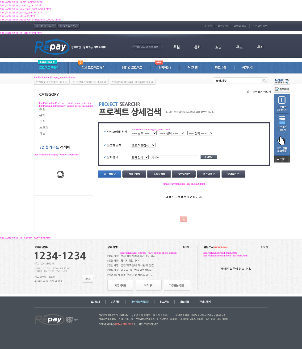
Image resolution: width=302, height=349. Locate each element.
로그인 (208, 25)
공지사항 (112, 247)
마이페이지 (240, 25)
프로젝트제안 (260, 25)
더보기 (186, 247)
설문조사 (215, 247)
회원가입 (223, 25)
